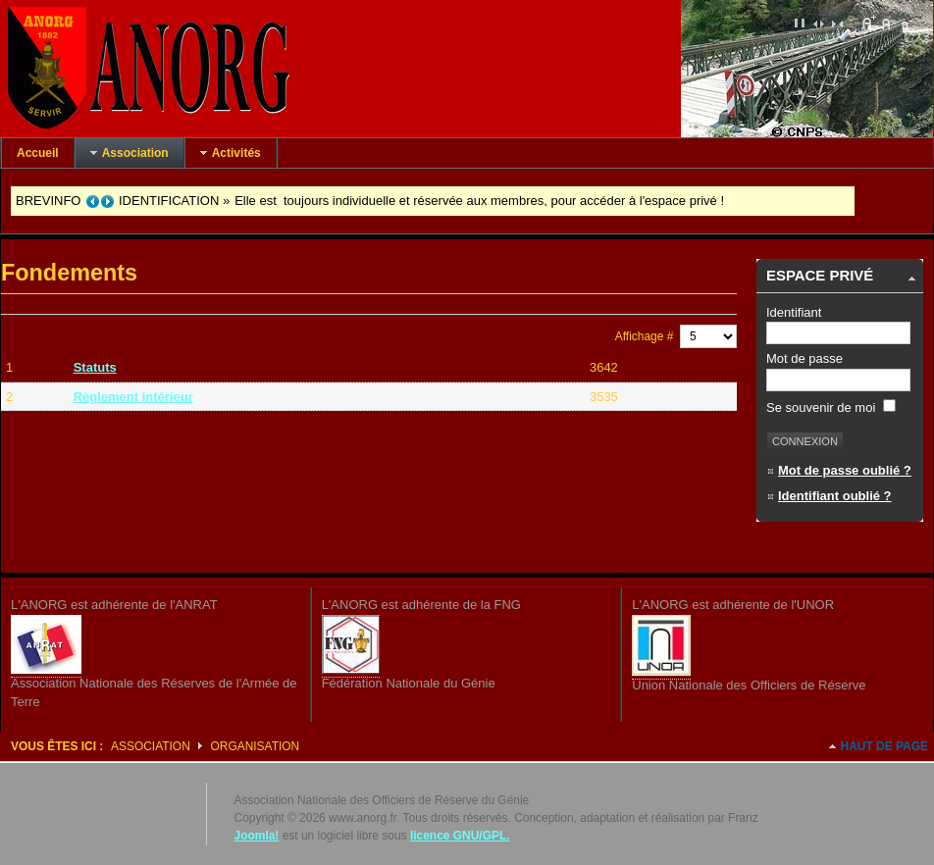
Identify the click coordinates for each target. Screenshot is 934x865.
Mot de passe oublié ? (844, 470)
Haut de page (884, 746)
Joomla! (257, 835)
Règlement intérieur (133, 396)
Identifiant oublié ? (835, 495)
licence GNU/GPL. (460, 835)
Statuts (95, 367)
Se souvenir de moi (831, 407)
